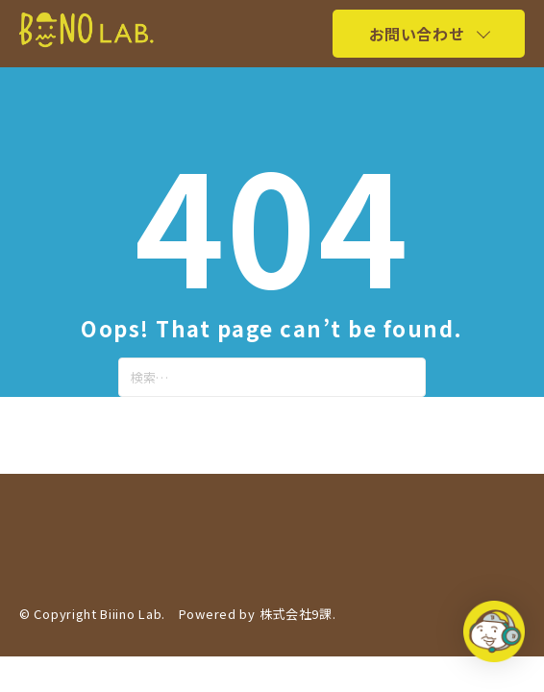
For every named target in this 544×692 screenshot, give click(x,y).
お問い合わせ (416, 33)
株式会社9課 (296, 614)
